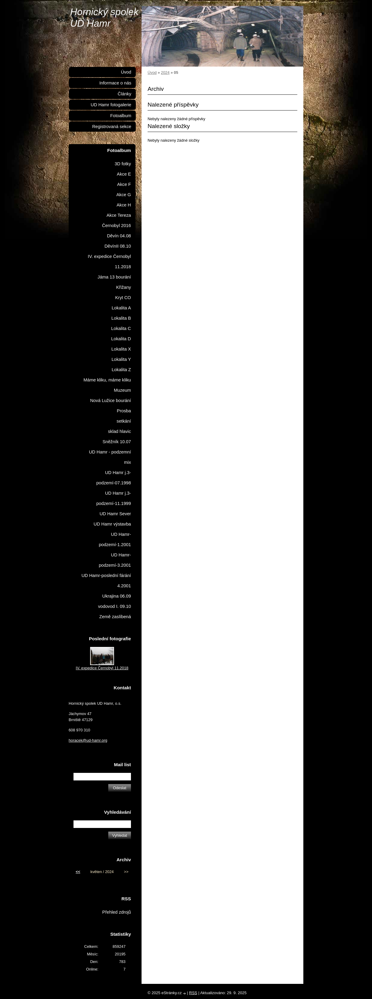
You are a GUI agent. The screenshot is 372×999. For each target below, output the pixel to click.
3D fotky (123, 163)
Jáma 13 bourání (114, 277)
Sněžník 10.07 (117, 441)
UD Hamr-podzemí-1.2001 (115, 539)
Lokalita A (121, 307)
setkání (124, 421)
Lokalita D (121, 338)
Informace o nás (115, 83)
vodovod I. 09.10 (114, 606)
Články (124, 93)
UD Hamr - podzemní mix (110, 457)
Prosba (124, 410)
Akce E (124, 174)
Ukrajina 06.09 (116, 596)
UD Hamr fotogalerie (111, 104)
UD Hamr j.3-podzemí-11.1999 (113, 498)
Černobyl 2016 (116, 225)
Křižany (123, 287)
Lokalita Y (121, 359)
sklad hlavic (119, 431)
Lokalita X (121, 349)
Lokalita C (121, 328)
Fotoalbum (120, 115)
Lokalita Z (121, 369)
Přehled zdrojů (116, 912)
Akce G (123, 194)
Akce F (124, 184)
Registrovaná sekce (111, 126)
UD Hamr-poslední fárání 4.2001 (106, 580)
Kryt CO (123, 297)
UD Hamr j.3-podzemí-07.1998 (113, 477)
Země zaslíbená (115, 616)
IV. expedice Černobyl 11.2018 (109, 261)
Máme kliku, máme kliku (107, 380)
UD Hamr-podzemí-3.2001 (115, 560)
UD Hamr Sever (115, 513)
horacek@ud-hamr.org (88, 740)
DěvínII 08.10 (117, 246)
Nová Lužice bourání (110, 400)
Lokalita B (121, 318)
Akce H (124, 205)
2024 (165, 72)
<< (78, 871)
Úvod (152, 72)
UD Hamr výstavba (112, 524)
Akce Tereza (118, 215)
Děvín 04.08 (119, 235)
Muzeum (122, 390)
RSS (193, 993)
